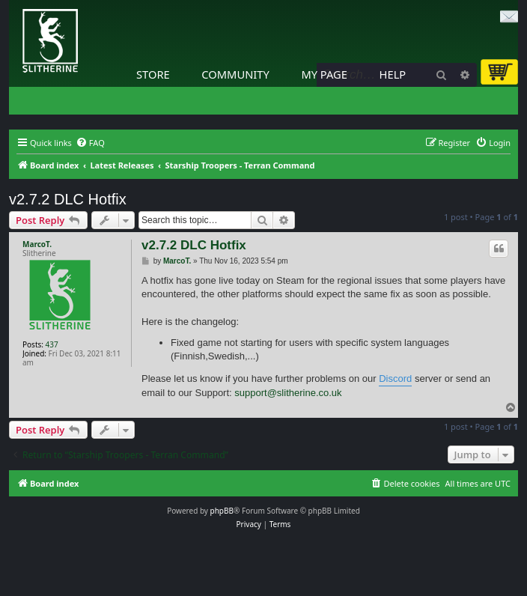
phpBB (222, 510)
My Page (324, 74)
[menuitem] (90, 143)
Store (153, 74)
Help (393, 74)
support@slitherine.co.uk (287, 392)
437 (52, 344)
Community (235, 74)
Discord (395, 378)
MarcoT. (37, 244)
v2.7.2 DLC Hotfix (68, 199)
